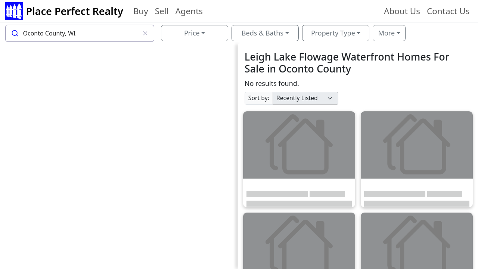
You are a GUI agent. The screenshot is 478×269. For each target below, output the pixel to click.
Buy (140, 11)
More (386, 32)
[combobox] (80, 33)
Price (192, 32)
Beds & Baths (262, 32)
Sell (162, 11)
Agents (189, 11)
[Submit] (14, 33)
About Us (402, 11)
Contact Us (448, 11)
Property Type (333, 32)
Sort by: (258, 98)
